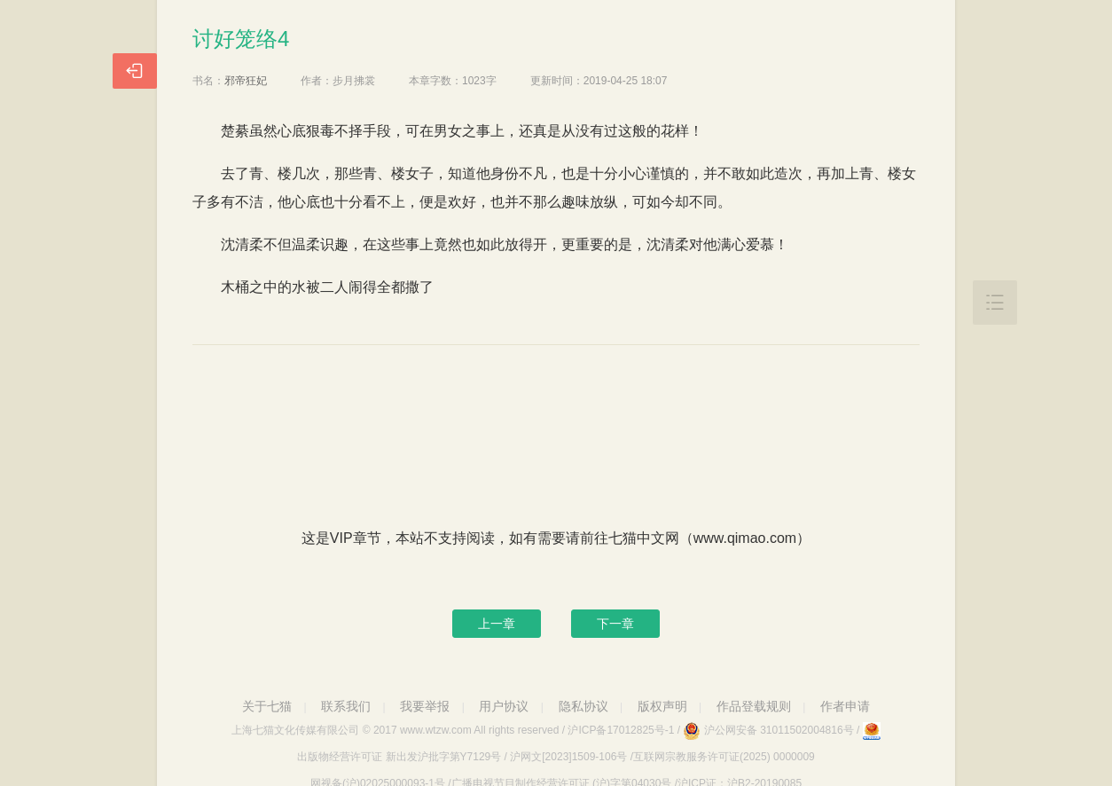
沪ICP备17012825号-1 (621, 730)
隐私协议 (583, 706)
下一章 (615, 624)
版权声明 (662, 706)
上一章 (496, 624)
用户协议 (504, 706)
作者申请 (845, 706)
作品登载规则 (754, 706)
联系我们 (346, 706)
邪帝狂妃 (245, 81)
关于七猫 (267, 706)
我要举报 (425, 706)
